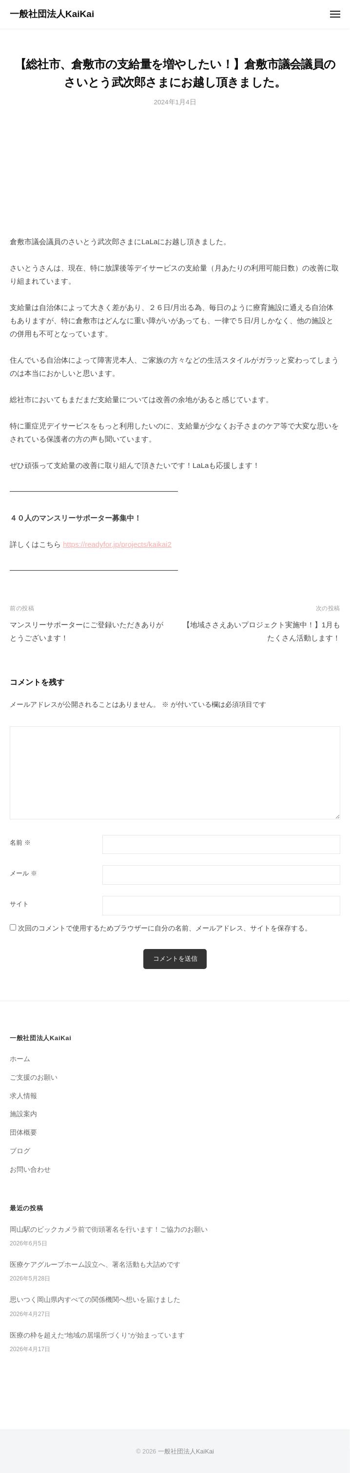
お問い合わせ (30, 1169)
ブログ (20, 1151)
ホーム (20, 1059)
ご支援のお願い (34, 1077)
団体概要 (23, 1132)
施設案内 (23, 1114)
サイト (19, 904)
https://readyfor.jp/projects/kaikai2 (117, 544)
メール (23, 873)
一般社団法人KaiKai (52, 14)
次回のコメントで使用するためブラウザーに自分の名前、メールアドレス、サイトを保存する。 (164, 928)
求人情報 (23, 1096)
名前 (20, 842)
